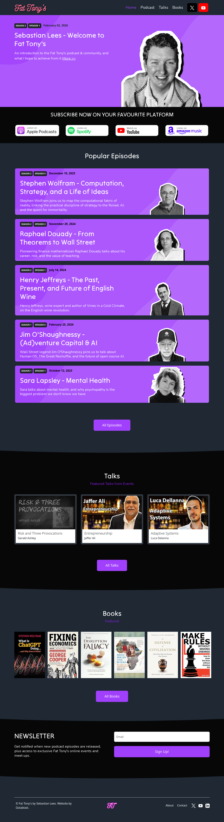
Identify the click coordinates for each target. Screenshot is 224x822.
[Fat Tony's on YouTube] (200, 805)
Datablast (22, 808)
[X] (192, 7)
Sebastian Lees (46, 803)
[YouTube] (203, 7)
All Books (112, 696)
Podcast (148, 7)
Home (131, 7)
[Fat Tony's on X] (193, 805)
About (170, 805)
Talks (163, 7)
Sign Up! (162, 751)
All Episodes (112, 425)
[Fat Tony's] (30, 7)
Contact (182, 805)
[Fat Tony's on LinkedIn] (207, 805)
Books (177, 7)
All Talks (112, 565)
